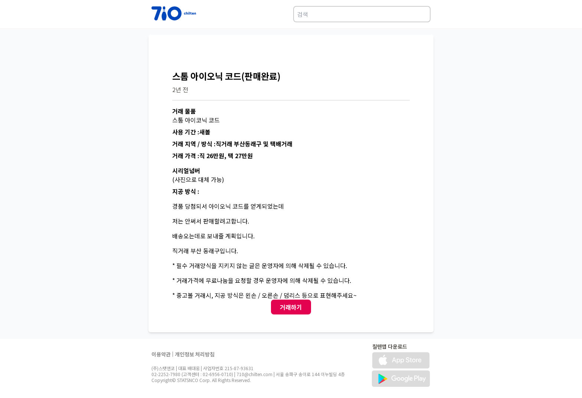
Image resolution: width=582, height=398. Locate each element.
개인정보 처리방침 (195, 354)
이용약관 (161, 354)
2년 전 (180, 89)
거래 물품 (184, 111)
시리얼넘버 (186, 170)
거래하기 (291, 307)
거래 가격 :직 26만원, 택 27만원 (212, 155)
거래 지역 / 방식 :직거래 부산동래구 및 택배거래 (232, 143)
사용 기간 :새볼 (191, 131)
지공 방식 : (185, 191)
